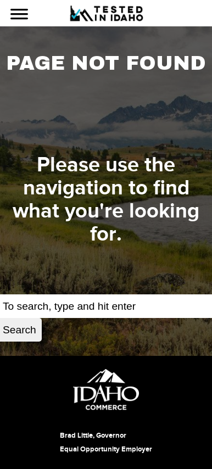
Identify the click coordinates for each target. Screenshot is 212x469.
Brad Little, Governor (93, 435)
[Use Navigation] (19, 15)
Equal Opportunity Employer (106, 449)
